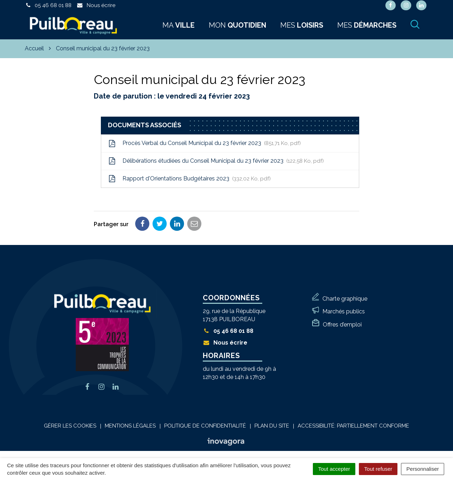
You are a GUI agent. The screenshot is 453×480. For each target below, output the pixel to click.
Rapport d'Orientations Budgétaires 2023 (189, 178)
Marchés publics (343, 311)
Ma (178, 25)
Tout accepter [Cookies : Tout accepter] (334, 469)
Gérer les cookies (70, 426)
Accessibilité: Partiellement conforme (353, 426)
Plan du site (271, 426)
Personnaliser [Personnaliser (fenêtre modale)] (422, 469)
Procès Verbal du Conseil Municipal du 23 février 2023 (204, 143)
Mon (237, 25)
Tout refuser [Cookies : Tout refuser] (378, 469)
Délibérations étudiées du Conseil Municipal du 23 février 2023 (216, 160)
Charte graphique (344, 298)
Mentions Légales (130, 426)
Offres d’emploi (342, 324)
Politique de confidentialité (205, 426)
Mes (301, 25)
